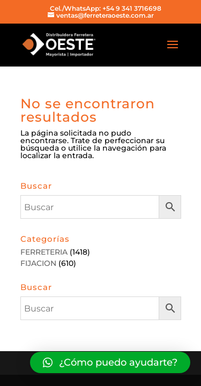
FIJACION (38, 263)
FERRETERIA (44, 252)
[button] (110, 362)
